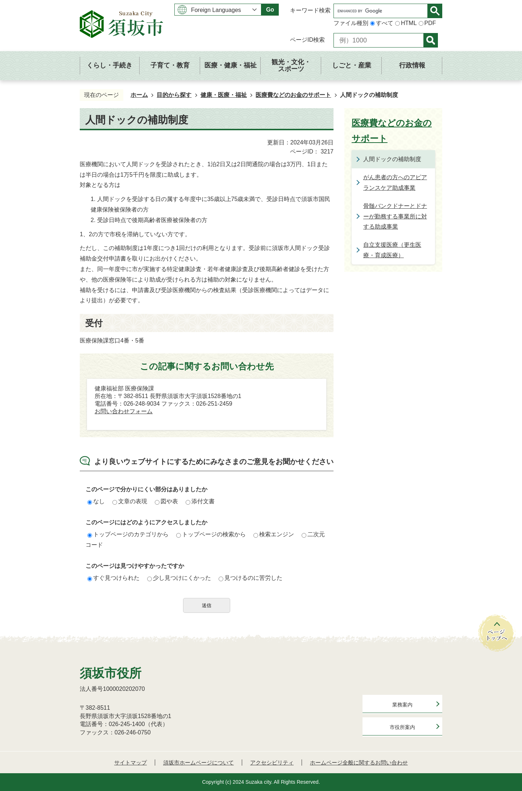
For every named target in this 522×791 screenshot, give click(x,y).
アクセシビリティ (272, 762)
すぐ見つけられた (113, 578)
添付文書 (200, 501)
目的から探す (174, 95)
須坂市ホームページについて (198, 762)
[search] (382, 11)
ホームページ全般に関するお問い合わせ (359, 762)
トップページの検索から (211, 534)
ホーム (139, 95)
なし (96, 501)
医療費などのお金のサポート (293, 95)
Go (270, 10)
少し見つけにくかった (179, 578)
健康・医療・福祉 (223, 95)
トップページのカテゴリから (128, 534)
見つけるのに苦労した (250, 578)
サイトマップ (130, 762)
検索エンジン (273, 534)
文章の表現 (129, 501)
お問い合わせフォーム (124, 411)
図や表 (166, 501)
